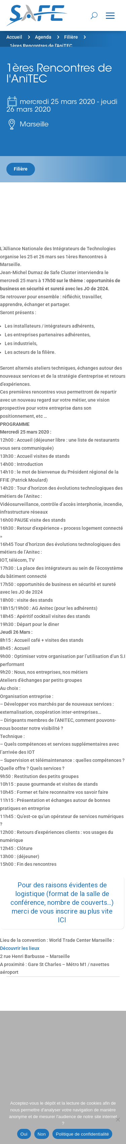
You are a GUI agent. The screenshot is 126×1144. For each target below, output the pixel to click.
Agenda (43, 37)
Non (42, 1134)
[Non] (117, 1119)
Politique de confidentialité (82, 1134)
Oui (24, 1134)
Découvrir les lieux (19, 948)
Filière (71, 37)
